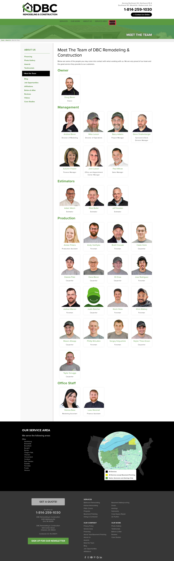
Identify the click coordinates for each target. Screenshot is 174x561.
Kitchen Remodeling (91, 505)
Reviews (27, 94)
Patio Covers (88, 508)
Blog (26, 78)
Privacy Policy (88, 526)
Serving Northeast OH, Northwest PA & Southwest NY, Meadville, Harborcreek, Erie (135, 4)
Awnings (114, 508)
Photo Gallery (29, 60)
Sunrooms (115, 511)
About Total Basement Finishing (95, 534)
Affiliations (28, 86)
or (141, 15)
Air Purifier (115, 516)
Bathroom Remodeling (92, 502)
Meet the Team (30, 73)
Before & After (30, 90)
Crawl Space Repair (118, 514)
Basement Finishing (91, 514)
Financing (28, 56)
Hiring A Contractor (91, 516)
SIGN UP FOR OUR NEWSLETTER (48, 540)
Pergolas (87, 511)
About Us (30, 49)
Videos (27, 97)
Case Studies (29, 101)
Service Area (88, 528)
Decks (113, 505)
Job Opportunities (31, 82)
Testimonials (29, 68)
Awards (27, 64)
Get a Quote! (48, 501)
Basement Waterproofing (120, 502)
